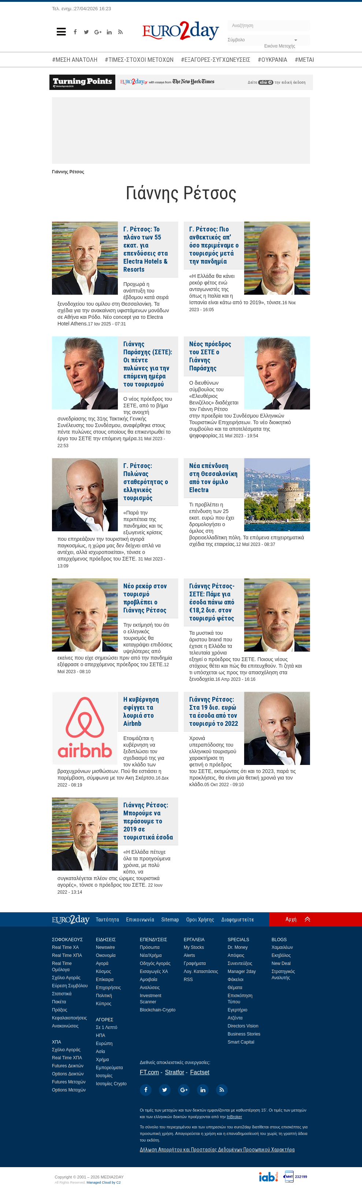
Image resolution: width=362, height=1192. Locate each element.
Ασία (100, 1051)
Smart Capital (241, 1042)
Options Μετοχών (69, 1090)
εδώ (266, 82)
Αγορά (102, 963)
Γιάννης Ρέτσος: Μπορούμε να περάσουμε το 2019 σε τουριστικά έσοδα (148, 821)
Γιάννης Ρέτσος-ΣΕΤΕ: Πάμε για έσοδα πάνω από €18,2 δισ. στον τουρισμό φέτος (212, 602)
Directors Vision (243, 1026)
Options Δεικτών (68, 1073)
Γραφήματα (195, 963)
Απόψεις (236, 955)
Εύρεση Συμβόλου (69, 985)
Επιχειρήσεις (108, 987)
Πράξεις (59, 1009)
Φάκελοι (235, 979)
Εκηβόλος (281, 955)
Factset (199, 1072)
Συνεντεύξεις (240, 963)
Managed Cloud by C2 (104, 1182)
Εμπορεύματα (109, 1067)
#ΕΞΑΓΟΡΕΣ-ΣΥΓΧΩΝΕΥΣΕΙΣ (215, 59)
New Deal (281, 963)
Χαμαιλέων (282, 947)
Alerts (189, 955)
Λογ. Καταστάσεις (201, 971)
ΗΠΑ (100, 1035)
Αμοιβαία (148, 979)
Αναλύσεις (150, 987)
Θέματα (235, 987)
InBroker (234, 1116)
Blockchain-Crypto (157, 1009)
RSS (188, 979)
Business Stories (244, 1034)
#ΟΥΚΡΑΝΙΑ (272, 59)
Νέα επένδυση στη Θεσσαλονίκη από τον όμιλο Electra (213, 478)
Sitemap (170, 919)
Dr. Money (238, 947)
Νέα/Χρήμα (151, 955)
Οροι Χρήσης (200, 919)
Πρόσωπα (150, 947)
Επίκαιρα (104, 979)
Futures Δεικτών (67, 1065)
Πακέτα (59, 1001)
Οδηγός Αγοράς (155, 963)
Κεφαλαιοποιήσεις (69, 1018)
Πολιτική (104, 995)
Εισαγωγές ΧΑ (154, 971)
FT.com (149, 1072)
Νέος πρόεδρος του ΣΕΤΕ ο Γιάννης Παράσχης (210, 356)
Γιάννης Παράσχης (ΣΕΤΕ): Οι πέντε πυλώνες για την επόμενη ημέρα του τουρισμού (147, 364)
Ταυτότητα (107, 919)
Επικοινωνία (140, 919)
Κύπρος (103, 1003)
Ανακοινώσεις (65, 1026)
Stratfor (174, 1072)
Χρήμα (102, 1059)
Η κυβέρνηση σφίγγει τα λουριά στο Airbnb (141, 711)
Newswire (105, 947)
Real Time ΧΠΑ (67, 955)
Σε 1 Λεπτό (106, 1027)
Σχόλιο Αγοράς (66, 977)
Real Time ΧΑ (65, 947)
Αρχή (291, 919)
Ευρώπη (104, 1043)
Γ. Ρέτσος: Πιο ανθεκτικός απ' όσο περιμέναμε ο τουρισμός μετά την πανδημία (214, 245)
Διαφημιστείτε (237, 919)
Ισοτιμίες (104, 1075)
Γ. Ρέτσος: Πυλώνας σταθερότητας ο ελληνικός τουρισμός (145, 482)
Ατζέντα (235, 1018)
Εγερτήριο (237, 1009)
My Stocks (194, 947)
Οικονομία (106, 955)
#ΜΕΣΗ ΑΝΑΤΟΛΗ (74, 59)
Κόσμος (103, 971)
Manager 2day (242, 971)
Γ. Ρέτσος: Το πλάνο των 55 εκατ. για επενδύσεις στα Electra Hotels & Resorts (145, 249)
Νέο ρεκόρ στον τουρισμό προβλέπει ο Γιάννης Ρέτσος (145, 598)
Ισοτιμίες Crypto (111, 1083)
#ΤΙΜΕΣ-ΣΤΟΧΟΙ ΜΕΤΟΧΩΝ (139, 59)
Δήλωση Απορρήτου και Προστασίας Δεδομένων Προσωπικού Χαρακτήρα (217, 1150)
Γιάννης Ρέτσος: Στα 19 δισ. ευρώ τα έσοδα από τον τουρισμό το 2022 (213, 711)
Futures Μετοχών (69, 1082)
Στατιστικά (61, 993)
